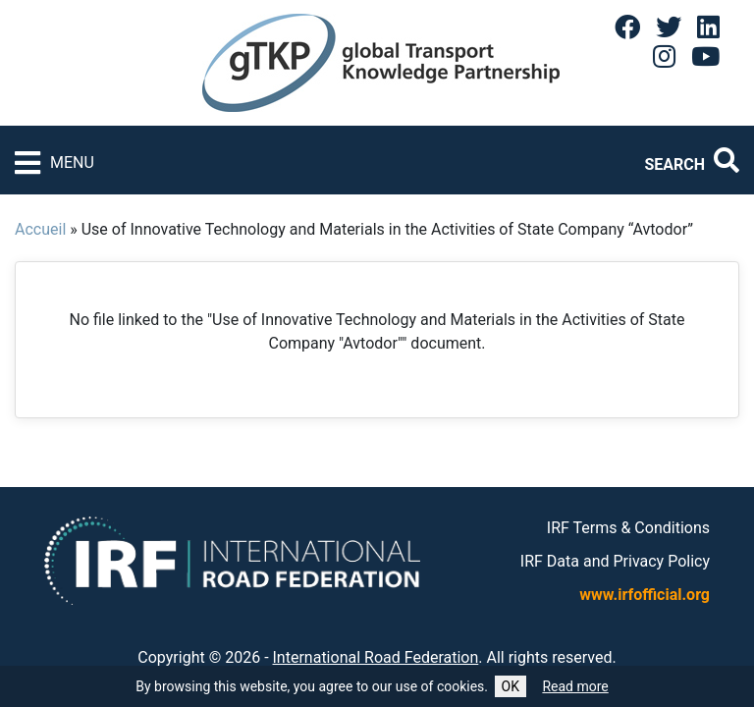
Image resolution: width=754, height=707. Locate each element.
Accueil (40, 229)
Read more (575, 686)
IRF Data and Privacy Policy (615, 561)
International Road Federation (376, 657)
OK (510, 686)
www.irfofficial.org (644, 594)
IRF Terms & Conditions (628, 527)
